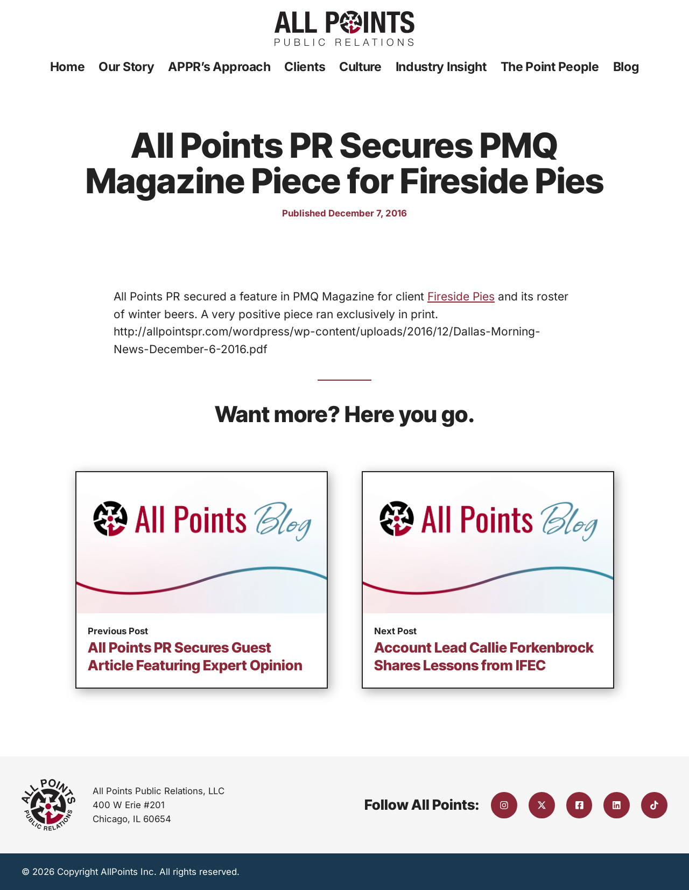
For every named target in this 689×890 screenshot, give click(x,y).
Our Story (126, 66)
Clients (304, 66)
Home (67, 66)
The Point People (550, 66)
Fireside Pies (461, 296)
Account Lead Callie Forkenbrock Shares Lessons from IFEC (484, 656)
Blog (626, 66)
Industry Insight (441, 66)
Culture (360, 66)
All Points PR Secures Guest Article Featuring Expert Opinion (195, 656)
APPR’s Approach (219, 66)
